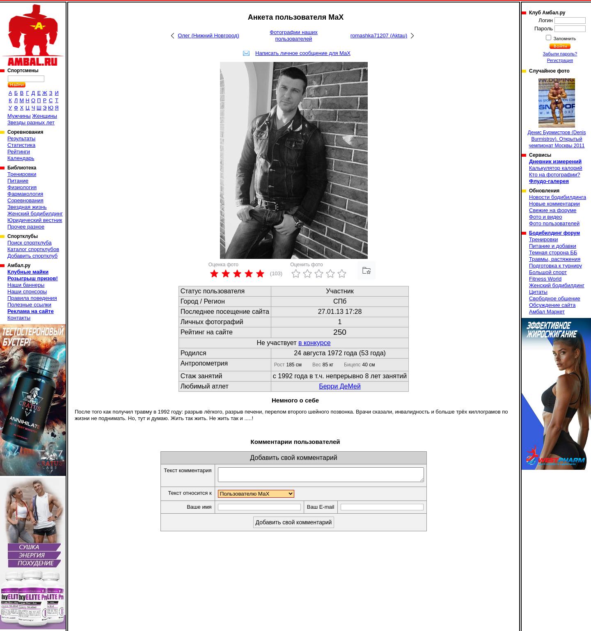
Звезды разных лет (31, 122)
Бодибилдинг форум (554, 233)
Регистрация (560, 60)
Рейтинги (18, 152)
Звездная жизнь (27, 207)
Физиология (22, 187)
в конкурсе (314, 342)
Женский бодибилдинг (35, 213)
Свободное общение (554, 298)
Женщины (44, 116)
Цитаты (538, 292)
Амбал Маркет (547, 312)
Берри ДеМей (340, 386)
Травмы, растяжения (554, 259)
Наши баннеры (25, 285)
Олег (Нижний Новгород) (208, 35)
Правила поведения (32, 298)
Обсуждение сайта (552, 305)
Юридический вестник (34, 220)
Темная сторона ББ (553, 252)
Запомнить (564, 38)
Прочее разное (25, 227)
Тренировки (21, 174)
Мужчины (19, 116)
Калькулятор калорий (555, 168)
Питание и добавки (552, 246)
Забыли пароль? (560, 53)
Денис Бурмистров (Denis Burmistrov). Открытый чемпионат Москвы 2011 (557, 113)
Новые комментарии (554, 204)
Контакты (18, 318)
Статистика (21, 145)
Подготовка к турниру (555, 266)
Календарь (20, 158)
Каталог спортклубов (33, 249)
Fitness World (545, 279)
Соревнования (25, 200)
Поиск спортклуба (29, 243)
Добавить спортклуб (32, 256)
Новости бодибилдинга (557, 197)
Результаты (21, 138)
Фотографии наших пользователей (294, 35)
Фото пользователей (554, 223)
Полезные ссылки (29, 305)
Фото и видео (545, 217)
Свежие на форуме (553, 210)
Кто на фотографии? (554, 174)
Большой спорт (548, 272)
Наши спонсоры (27, 291)
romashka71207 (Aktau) (379, 35)
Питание (17, 181)
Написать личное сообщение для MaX (302, 53)
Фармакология (25, 194)
